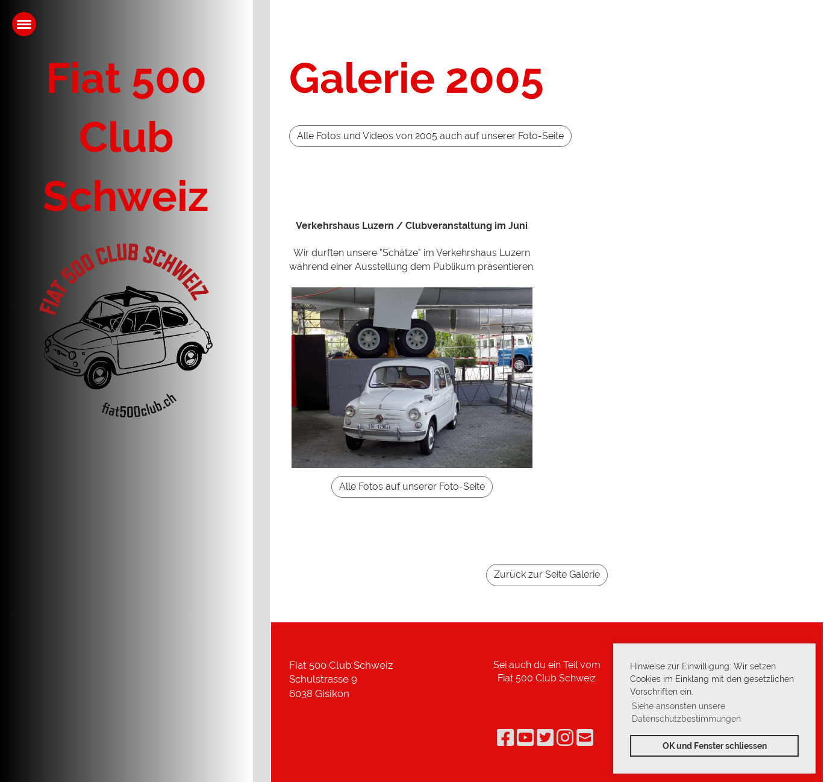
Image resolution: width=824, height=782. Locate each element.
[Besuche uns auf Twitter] (545, 738)
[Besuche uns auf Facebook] (505, 738)
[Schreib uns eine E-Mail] (584, 738)
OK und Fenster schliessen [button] (715, 745)
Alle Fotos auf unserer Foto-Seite (412, 486)
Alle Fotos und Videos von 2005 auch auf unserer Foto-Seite (430, 136)
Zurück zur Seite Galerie (547, 574)
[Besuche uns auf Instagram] (565, 738)
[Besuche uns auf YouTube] (525, 738)
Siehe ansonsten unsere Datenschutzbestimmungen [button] (686, 712)
